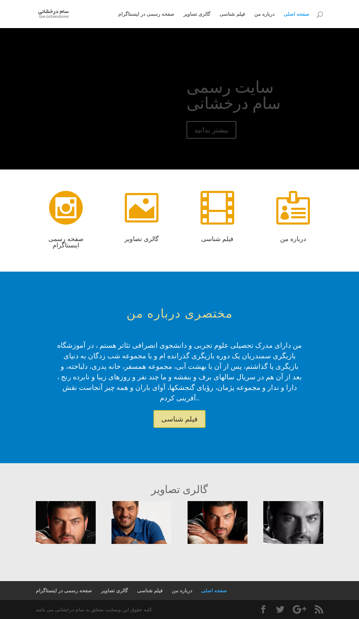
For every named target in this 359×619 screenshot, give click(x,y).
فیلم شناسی (232, 14)
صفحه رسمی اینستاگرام (65, 241)
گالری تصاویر (196, 14)
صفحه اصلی (296, 14)
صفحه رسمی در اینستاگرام (146, 14)
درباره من (264, 14)
